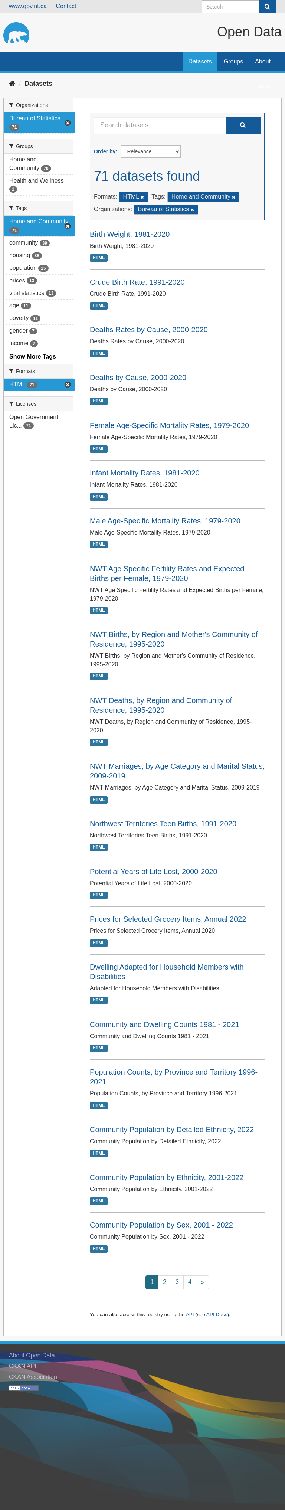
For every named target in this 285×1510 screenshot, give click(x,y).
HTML (98, 258)
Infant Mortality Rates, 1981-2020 (145, 473)
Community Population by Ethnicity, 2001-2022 (166, 1177)
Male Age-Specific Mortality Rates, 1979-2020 (165, 521)
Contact (66, 6)
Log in (262, 86)
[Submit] (267, 6)
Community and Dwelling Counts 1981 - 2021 (164, 1024)
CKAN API (22, 1366)
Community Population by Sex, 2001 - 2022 (161, 1225)
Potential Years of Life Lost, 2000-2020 (153, 871)
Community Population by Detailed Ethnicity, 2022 (172, 1129)
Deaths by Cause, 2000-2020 (138, 377)
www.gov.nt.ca (28, 6)
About (263, 61)
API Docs (216, 1314)
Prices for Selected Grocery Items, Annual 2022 (168, 919)
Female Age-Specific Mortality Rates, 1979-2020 (169, 425)
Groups (233, 61)
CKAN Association (33, 1377)
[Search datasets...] (160, 125)
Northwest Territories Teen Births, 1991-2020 (163, 824)
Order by (104, 151)
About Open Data (32, 1355)
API (190, 1314)
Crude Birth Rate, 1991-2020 (137, 282)
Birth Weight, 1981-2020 (130, 234)
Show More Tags (32, 356)
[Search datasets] (239, 6)
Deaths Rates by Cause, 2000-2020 (149, 330)
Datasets (200, 61)
